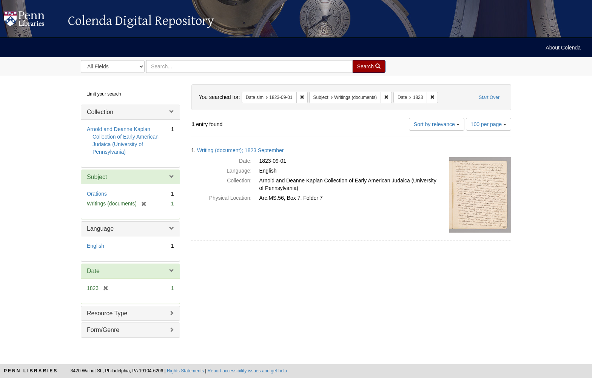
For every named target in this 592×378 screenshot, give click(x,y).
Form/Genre (103, 330)
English (95, 246)
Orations (97, 194)
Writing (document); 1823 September (240, 150)
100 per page (488, 124)
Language (100, 228)
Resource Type (107, 313)
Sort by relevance (436, 124)
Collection (100, 112)
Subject (97, 177)
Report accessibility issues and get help (247, 370)
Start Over (489, 97)
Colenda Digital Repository (32, 20)
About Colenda (563, 48)
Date (93, 271)
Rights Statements (185, 370)
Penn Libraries (31, 370)
